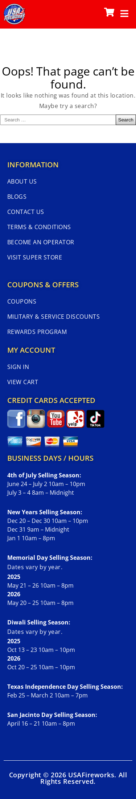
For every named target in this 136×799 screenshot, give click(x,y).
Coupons (21, 301)
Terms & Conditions (39, 227)
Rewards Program (37, 332)
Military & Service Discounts (53, 317)
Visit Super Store (34, 257)
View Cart (22, 382)
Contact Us (25, 212)
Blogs (16, 197)
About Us (22, 181)
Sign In (18, 367)
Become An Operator (40, 242)
